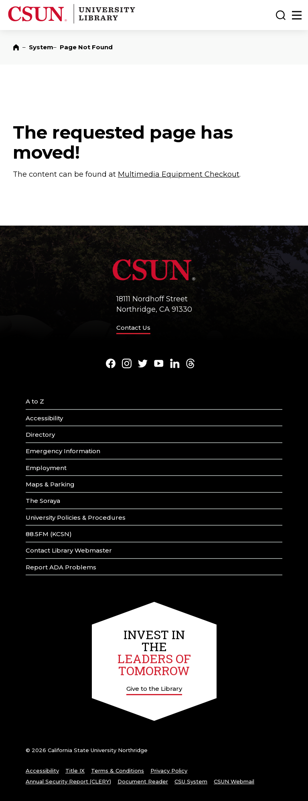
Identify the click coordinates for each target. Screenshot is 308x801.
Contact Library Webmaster (69, 550)
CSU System (190, 781)
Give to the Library (154, 688)
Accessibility (44, 418)
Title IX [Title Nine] (75, 770)
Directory (40, 434)
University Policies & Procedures (76, 517)
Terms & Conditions (117, 770)
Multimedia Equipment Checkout (178, 174)
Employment (46, 468)
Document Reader (143, 781)
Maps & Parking (50, 484)
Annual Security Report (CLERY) (68, 781)
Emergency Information (63, 451)
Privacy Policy (168, 770)
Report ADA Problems (61, 567)
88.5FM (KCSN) (49, 534)
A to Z (35, 401)
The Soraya (43, 500)
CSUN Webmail (234, 781)
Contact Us (133, 327)
